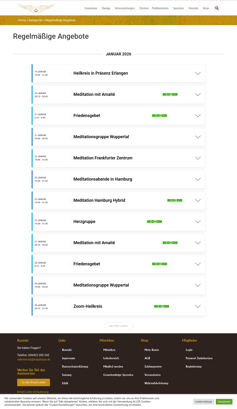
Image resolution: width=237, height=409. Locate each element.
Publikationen (161, 8)
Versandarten (153, 375)
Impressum (68, 358)
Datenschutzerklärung (75, 366)
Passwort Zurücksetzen (199, 358)
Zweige (107, 8)
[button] (217, 8)
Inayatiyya (92, 8)
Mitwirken (109, 350)
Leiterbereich (111, 358)
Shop (207, 8)
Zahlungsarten (153, 366)
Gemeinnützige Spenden (118, 375)
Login (189, 350)
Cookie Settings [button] (203, 401)
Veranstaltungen (126, 8)
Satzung (66, 375)
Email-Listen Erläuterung (32, 392)
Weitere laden (118, 326)
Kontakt (194, 8)
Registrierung (194, 366)
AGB (147, 358)
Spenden (179, 8)
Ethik (65, 383)
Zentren (144, 8)
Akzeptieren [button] (224, 401)
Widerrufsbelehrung (156, 383)
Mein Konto (152, 350)
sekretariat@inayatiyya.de (33, 359)
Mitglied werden (113, 366)
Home (22, 20)
